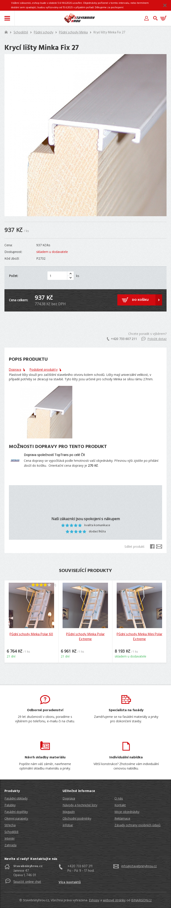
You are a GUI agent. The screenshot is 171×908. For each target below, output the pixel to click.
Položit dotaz (154, 339)
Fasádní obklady (16, 798)
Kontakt (120, 805)
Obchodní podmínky (77, 818)
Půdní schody (43, 32)
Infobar (68, 825)
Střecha (10, 825)
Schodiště (21, 32)
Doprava (69, 798)
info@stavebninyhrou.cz (139, 866)
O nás (118, 798)
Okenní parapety (16, 818)
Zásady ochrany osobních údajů (137, 825)
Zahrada (10, 845)
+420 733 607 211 (122, 339)
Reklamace (122, 818)
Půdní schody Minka (73, 32)
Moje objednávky (126, 812)
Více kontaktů (70, 882)
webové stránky (114, 900)
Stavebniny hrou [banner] (79, 18)
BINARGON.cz (141, 900)
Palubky (10, 805)
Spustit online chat (27, 882)
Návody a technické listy (80, 805)
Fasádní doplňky (16, 812)
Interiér (9, 838)
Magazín (69, 812)
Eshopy (94, 900)
